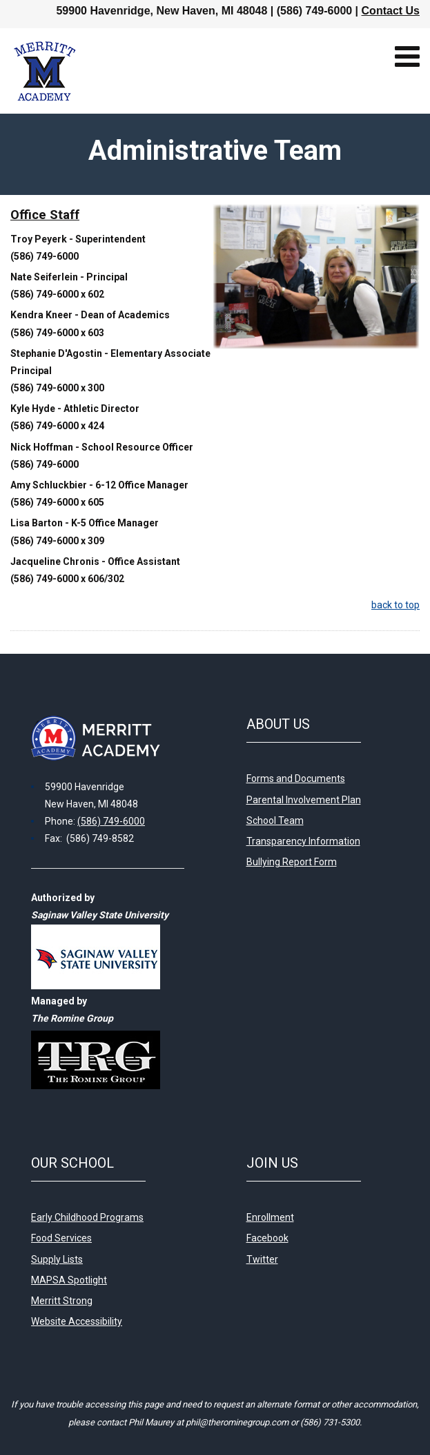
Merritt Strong (61, 1300)
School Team (275, 820)
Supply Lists (57, 1259)
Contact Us (391, 11)
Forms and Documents (295, 778)
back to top (395, 604)
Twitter (262, 1259)
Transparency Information (303, 841)
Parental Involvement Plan (303, 799)
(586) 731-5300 (330, 1422)
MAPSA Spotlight (69, 1280)
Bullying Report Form (291, 861)
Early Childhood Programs (87, 1217)
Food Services (61, 1238)
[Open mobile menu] (407, 57)
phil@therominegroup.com (237, 1422)
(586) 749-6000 (111, 821)
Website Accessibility (76, 1321)
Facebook (267, 1238)
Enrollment (270, 1217)
